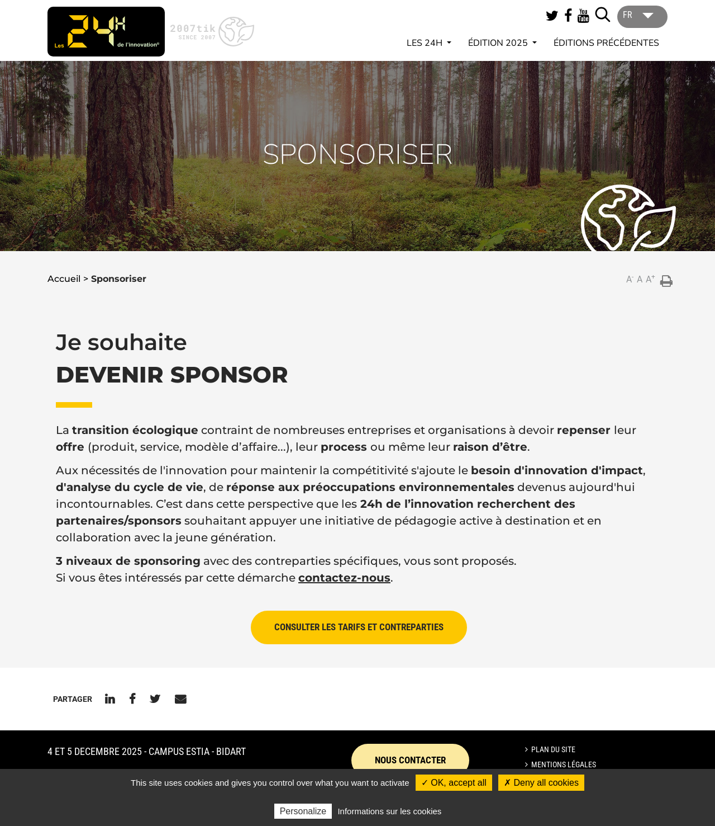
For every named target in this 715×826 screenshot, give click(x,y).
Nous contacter (410, 760)
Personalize (303, 811)
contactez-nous (344, 577)
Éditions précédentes (606, 43)
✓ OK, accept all (454, 782)
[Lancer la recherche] (602, 14)
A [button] (629, 279)
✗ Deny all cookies (541, 782)
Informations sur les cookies (389, 811)
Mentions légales (563, 764)
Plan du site (553, 749)
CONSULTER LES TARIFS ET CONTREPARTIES (359, 627)
